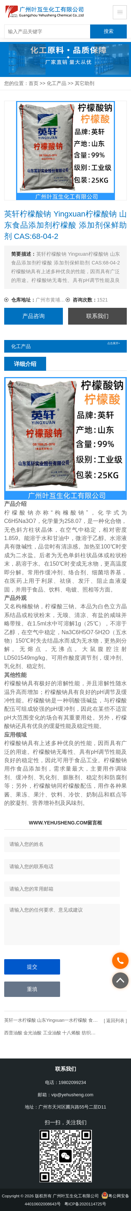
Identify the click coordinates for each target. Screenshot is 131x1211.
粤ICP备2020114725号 (85, 1204)
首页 (33, 83)
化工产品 (56, 83)
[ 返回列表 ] (114, 1021)
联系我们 (97, 316)
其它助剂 (84, 83)
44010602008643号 (43, 1204)
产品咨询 (33, 316)
